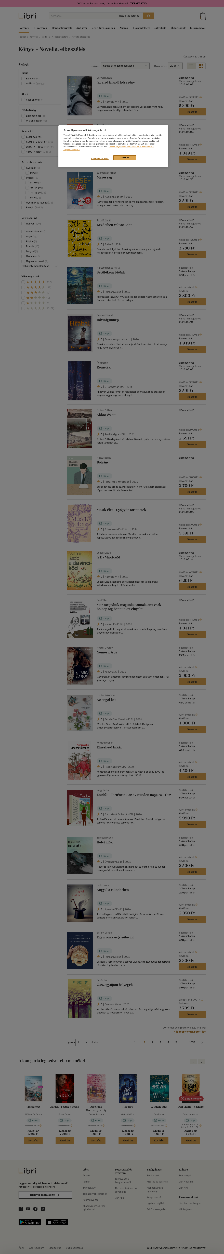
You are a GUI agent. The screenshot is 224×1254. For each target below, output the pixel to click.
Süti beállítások (100, 158)
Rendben (124, 158)
